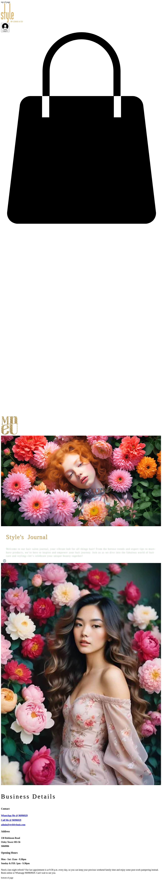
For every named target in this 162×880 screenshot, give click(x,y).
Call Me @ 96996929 (11, 820)
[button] (81, 224)
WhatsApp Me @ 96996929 (14, 815)
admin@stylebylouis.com (13, 824)
